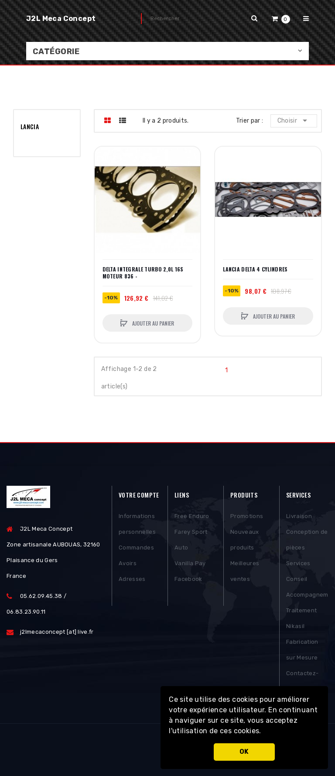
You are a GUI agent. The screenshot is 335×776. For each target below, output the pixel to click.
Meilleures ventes (244, 571)
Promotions (246, 516)
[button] (264, 732)
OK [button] (244, 751)
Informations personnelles (137, 524)
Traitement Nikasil (301, 618)
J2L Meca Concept (61, 18)
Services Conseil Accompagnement (307, 579)
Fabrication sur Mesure (302, 650)
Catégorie (56, 51)
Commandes (136, 547)
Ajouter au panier (152, 323)
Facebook (188, 579)
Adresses (132, 579)
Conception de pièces (307, 540)
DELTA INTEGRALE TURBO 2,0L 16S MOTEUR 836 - (143, 273)
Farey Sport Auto (191, 540)
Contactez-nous (302, 681)
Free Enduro (191, 516)
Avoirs (128, 563)
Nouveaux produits (244, 540)
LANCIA (30, 126)
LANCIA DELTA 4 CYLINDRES (255, 269)
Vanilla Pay (190, 563)
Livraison (299, 516)
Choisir (293, 120)
